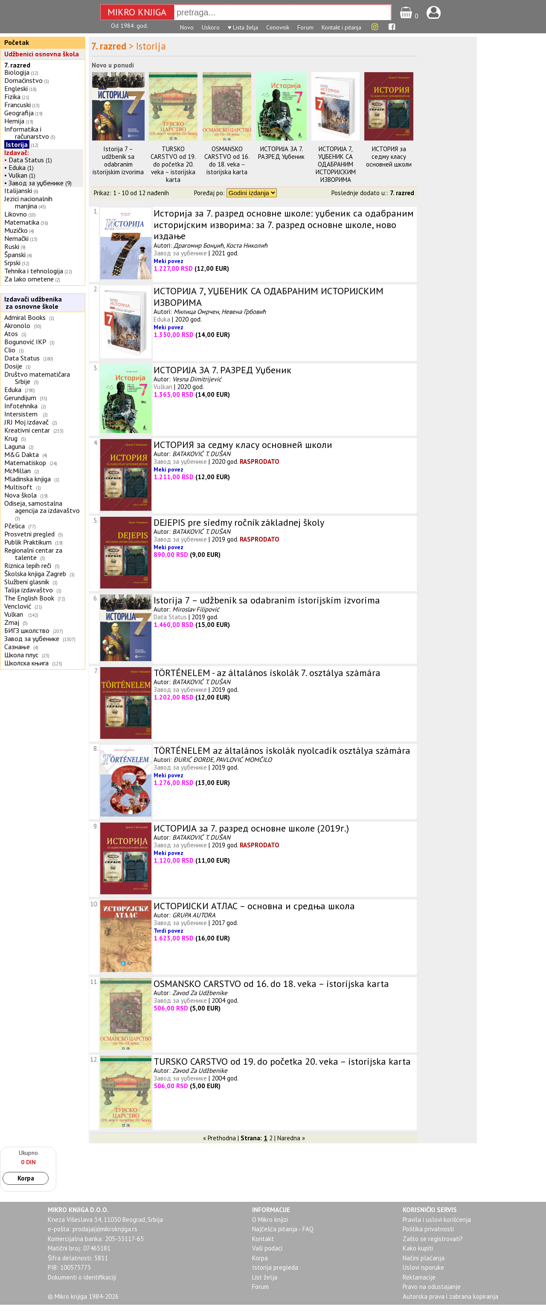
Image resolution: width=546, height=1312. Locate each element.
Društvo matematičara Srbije (37, 378)
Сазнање (17, 646)
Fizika (12, 96)
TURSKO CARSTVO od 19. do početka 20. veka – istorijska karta (173, 164)
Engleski (16, 88)
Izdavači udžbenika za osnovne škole (32, 302)
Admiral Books (25, 317)
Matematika (21, 222)
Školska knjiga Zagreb (35, 573)
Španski (15, 254)
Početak (16, 42)
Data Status (26, 159)
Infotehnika (21, 405)
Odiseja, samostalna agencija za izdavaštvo (42, 507)
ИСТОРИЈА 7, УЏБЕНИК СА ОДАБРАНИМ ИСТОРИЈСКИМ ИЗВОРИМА (336, 164)
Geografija (19, 112)
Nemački (16, 238)
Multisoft (18, 487)
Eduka (17, 167)
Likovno (15, 214)
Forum (305, 27)
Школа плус (21, 654)
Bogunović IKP (25, 341)
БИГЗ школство (26, 630)
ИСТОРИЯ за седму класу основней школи (389, 156)
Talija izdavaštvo (28, 590)
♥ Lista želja (243, 27)
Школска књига (26, 663)
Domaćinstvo (23, 80)
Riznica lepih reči (27, 565)
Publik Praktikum (28, 542)
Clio (9, 350)
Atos (11, 333)
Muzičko (16, 230)
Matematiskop (25, 462)
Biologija (16, 72)
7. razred (17, 65)
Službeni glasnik (26, 581)
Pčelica (14, 525)
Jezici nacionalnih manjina (28, 202)
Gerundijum (20, 397)
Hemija (14, 121)
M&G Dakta (21, 454)
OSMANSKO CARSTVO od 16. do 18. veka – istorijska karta (227, 160)
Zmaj (11, 622)
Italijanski (18, 190)
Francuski (17, 104)
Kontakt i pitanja (341, 27)
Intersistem (21, 414)
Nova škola (20, 495)
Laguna (14, 446)
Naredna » (291, 1138)
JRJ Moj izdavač (26, 422)
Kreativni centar (27, 430)
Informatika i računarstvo (26, 133)
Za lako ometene (29, 279)
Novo (187, 27)
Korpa (25, 1178)
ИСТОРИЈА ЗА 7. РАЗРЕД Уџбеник (281, 153)
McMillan (17, 470)
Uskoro (211, 27)
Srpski (12, 262)
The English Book (29, 598)
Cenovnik (277, 27)
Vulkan (19, 175)
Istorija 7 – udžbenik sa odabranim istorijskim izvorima (118, 160)
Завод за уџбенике (36, 183)
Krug (10, 438)
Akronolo (17, 325)
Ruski (11, 246)
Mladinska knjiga (27, 478)
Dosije (13, 366)
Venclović (17, 606)
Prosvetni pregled (29, 534)
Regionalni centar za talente (33, 554)
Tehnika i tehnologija (33, 270)
